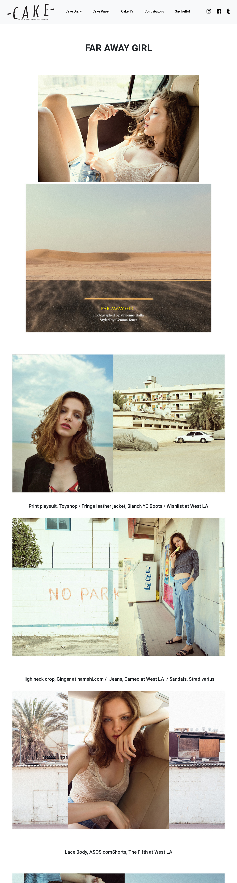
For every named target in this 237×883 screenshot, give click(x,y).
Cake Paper (101, 11)
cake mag (30, 12)
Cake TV (127, 11)
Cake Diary (73, 11)
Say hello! (182, 11)
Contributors (154, 11)
